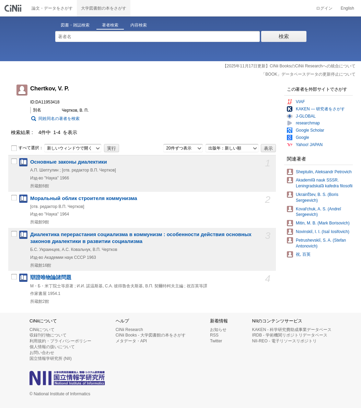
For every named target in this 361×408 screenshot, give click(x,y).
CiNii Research (129, 329)
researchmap (308, 123)
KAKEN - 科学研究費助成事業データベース (291, 329)
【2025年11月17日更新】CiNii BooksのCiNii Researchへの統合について (289, 66)
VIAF (300, 101)
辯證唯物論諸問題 (50, 277)
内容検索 (138, 25)
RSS (214, 335)
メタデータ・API (131, 341)
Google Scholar (310, 130)
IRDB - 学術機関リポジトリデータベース (289, 335)
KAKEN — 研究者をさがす (320, 109)
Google (302, 137)
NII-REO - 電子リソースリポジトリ (284, 341)
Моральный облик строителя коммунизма (83, 198)
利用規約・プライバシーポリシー (60, 341)
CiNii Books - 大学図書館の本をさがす (151, 335)
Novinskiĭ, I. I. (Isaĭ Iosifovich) (322, 231)
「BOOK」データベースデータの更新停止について (308, 74)
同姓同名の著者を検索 (59, 118)
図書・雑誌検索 (75, 25)
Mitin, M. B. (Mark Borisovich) (323, 223)
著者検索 (110, 25)
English (347, 8)
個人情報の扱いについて (52, 346)
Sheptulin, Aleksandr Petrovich (324, 171)
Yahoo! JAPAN (309, 144)
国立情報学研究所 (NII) (51, 358)
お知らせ (218, 329)
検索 (284, 36)
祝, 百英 (303, 254)
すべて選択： (27, 148)
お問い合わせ (42, 352)
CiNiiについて (42, 329)
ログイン (324, 8)
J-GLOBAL (306, 116)
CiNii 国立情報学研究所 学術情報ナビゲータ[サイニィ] (13, 8)
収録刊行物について (48, 335)
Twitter (216, 341)
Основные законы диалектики (68, 162)
